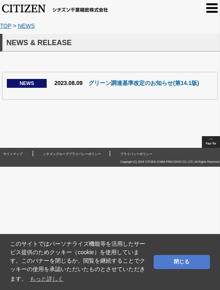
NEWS (26, 26)
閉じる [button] (181, 262)
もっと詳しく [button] (47, 279)
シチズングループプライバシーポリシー (72, 154)
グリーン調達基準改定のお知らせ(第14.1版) (103, 83)
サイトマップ (13, 154)
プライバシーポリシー (136, 154)
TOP (5, 26)
